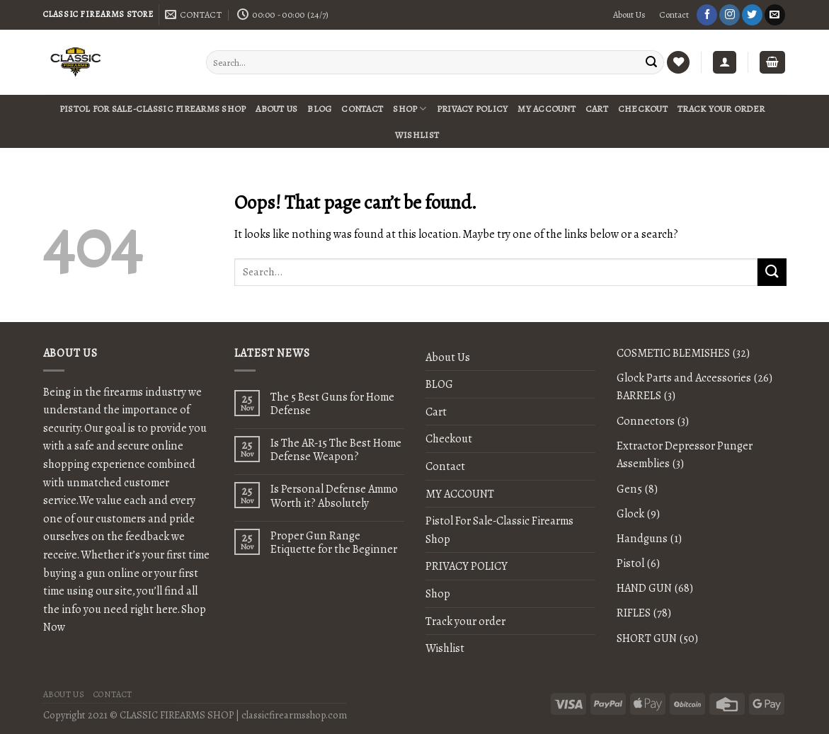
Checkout (643, 109)
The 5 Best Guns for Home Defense (332, 403)
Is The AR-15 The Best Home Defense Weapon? (335, 449)
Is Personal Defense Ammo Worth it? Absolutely (334, 495)
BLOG (319, 109)
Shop (409, 109)
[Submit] (771, 272)
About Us (629, 15)
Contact (674, 15)
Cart (596, 109)
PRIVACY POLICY (472, 109)
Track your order (721, 109)
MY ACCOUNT (547, 109)
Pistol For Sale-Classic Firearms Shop (152, 109)
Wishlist (417, 135)
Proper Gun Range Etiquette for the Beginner (333, 542)
